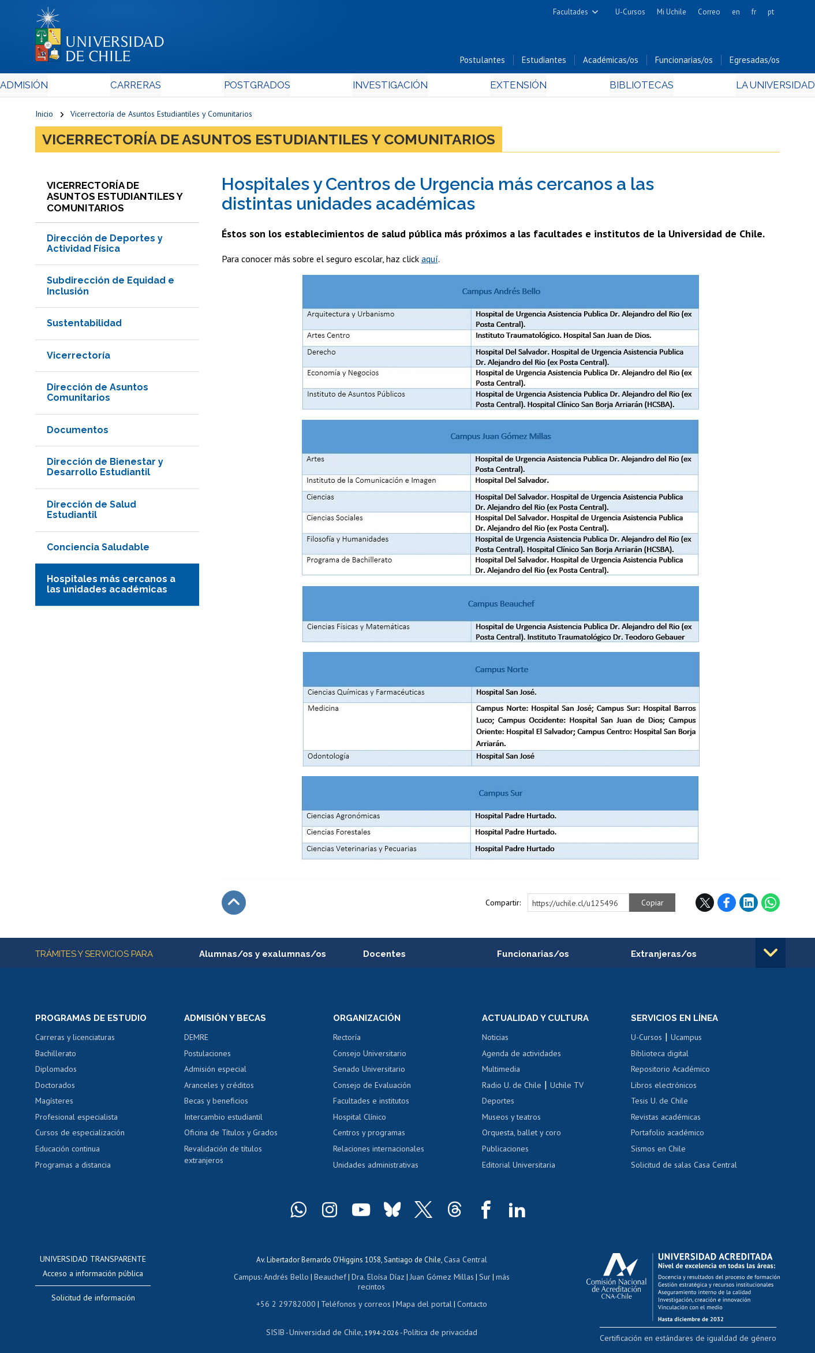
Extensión (505, 87)
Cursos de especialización (80, 1136)
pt (771, 12)
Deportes (498, 1104)
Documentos (78, 432)
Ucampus (686, 1040)
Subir (234, 905)
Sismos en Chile (658, 1152)
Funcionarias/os (684, 62)
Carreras (160, 87)
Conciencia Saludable (98, 549)
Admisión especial (215, 1072)
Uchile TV (567, 1088)
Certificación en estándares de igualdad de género (699, 1340)
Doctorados (55, 1088)
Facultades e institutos (371, 1104)
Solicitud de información (93, 1301)
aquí (429, 261)
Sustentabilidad (84, 325)
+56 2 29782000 (290, 1294)
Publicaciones (505, 1152)
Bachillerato (55, 1057)
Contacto (463, 1294)
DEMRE (196, 1040)
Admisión (61, 87)
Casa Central (465, 1262)
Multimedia (501, 1072)
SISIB (281, 1321)
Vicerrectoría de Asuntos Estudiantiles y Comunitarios (161, 116)
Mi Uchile (671, 12)
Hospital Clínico (359, 1120)
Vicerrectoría (78, 357)
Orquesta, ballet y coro (521, 1136)
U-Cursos (630, 12)
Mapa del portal (417, 1294)
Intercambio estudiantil (223, 1120)
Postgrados (268, 87)
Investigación (389, 87)
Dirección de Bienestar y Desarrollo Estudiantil (105, 469)
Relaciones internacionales (378, 1152)
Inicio (44, 116)
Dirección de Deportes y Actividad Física (105, 245)
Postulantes (482, 62)
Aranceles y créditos (219, 1088)
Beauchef (317, 1278)
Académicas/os (610, 62)
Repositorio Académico (670, 1072)
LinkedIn (748, 905)
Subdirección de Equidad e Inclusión (110, 288)
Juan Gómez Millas (424, 1278)
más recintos (497, 1278)
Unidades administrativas (375, 1168)
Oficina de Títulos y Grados (231, 1136)
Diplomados (56, 1072)
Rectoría (347, 1040)
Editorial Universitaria (518, 1168)
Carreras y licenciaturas (75, 1040)
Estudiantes (544, 62)
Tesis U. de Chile (659, 1104)
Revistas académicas (666, 1120)
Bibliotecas (614, 87)
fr (754, 12)
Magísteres (54, 1104)
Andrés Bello (276, 1278)
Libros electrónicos (664, 1088)
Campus (239, 1278)
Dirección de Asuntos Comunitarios (97, 394)
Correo (709, 12)
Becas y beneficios (216, 1104)
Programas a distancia (73, 1168)
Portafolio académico (667, 1136)
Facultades (570, 12)
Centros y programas (369, 1136)
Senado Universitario (369, 1072)
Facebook (726, 905)
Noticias (495, 1040)
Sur (466, 1278)
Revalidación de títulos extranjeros (223, 1158)
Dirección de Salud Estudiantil (91, 512)
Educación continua (67, 1152)
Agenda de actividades (521, 1057)
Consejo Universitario (369, 1057)
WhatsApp (770, 905)
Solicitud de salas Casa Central (684, 1168)
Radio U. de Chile (511, 1088)
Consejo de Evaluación (372, 1088)
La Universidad (737, 87)
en (736, 12)
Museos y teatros (511, 1120)
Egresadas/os (755, 62)
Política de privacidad (436, 1321)
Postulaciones (207, 1057)
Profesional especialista (76, 1120)
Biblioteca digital (660, 1057)
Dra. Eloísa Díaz (363, 1278)
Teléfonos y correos (354, 1294)
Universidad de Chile (327, 1321)
